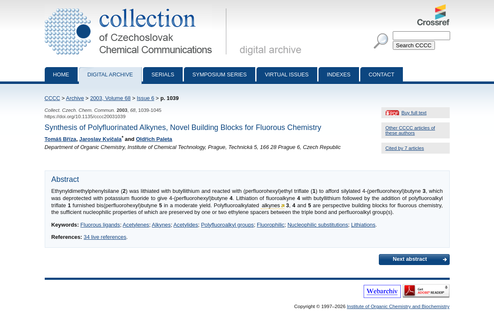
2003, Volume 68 (110, 98)
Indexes (339, 74)
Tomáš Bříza (60, 139)
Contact (381, 74)
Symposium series (219, 74)
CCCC (52, 98)
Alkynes (161, 225)
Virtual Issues (287, 74)
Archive (75, 98)
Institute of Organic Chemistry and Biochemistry (398, 306)
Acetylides (185, 225)
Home (61, 74)
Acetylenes (136, 225)
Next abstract (410, 259)
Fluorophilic (270, 225)
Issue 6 (145, 98)
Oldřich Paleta (154, 139)
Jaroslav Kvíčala (100, 139)
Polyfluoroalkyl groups (227, 225)
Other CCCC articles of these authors (410, 130)
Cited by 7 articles (405, 148)
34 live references (105, 237)
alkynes (271, 205)
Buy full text (414, 112)
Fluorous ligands (100, 225)
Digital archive (110, 74)
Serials (162, 74)
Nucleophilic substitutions (317, 225)
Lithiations (363, 225)
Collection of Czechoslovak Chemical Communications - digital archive (137, 7)
